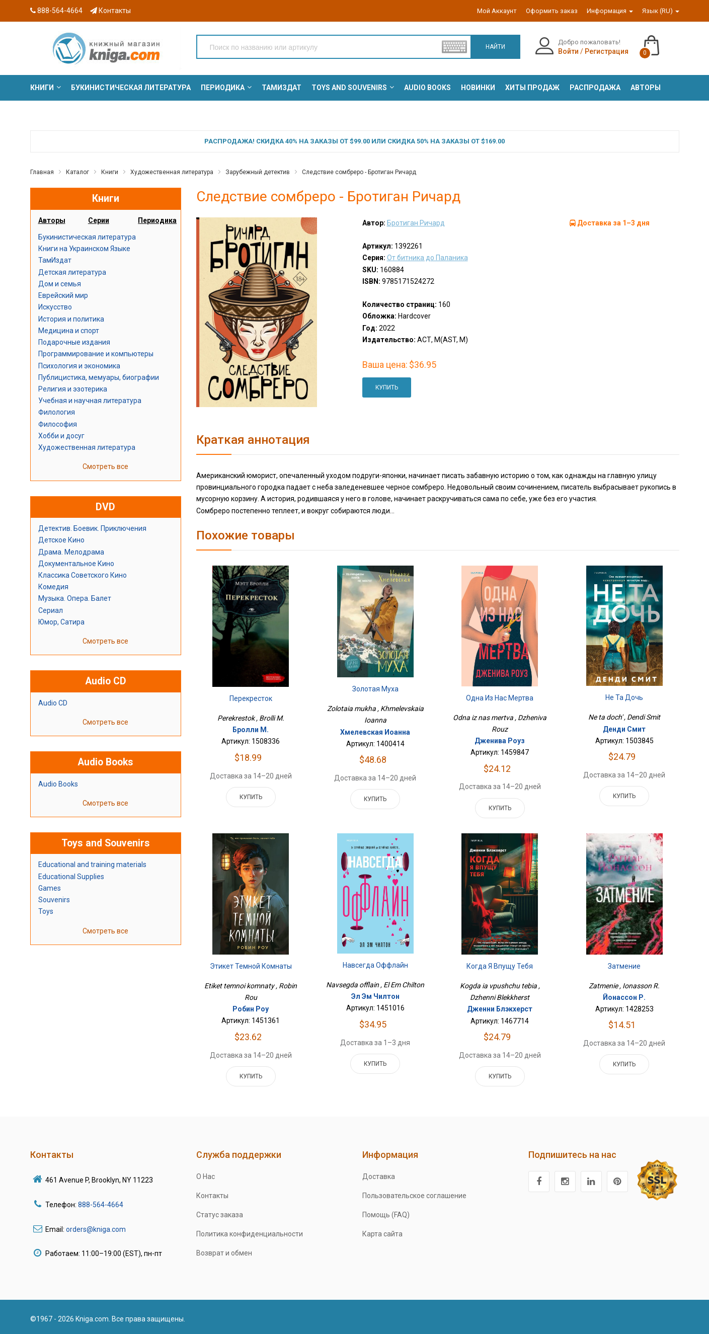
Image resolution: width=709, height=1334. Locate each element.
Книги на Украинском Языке (84, 249)
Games (49, 888)
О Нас (205, 1176)
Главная (42, 172)
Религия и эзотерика (72, 389)
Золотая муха (375, 689)
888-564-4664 (56, 11)
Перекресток (250, 698)
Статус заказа (219, 1215)
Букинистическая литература (87, 237)
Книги (109, 172)
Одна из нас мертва (499, 698)
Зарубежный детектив (257, 172)
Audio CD (52, 703)
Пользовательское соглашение (414, 1196)
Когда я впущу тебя (499, 966)
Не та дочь (624, 697)
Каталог (77, 172)
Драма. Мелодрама (71, 552)
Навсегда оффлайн (375, 965)
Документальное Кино (76, 564)
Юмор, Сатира (61, 622)
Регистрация (606, 51)
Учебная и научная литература (89, 401)
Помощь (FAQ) (386, 1215)
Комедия (53, 587)
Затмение (624, 966)
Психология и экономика (79, 366)
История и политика (71, 319)
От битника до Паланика (427, 258)
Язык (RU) (660, 11)
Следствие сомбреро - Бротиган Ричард (359, 172)
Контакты (110, 11)
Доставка (378, 1176)
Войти (568, 51)
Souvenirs (54, 900)
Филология (56, 412)
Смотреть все (105, 466)
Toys (45, 911)
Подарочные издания (74, 342)
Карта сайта (382, 1234)
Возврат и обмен (224, 1253)
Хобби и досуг (61, 436)
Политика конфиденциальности (249, 1234)
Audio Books (58, 784)
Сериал (50, 610)
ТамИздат (54, 260)
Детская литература (72, 272)
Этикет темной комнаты (251, 966)
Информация (610, 11)
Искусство (55, 307)
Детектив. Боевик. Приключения (92, 528)
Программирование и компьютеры (95, 354)
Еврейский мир (63, 295)
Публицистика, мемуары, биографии (98, 377)
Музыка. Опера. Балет (74, 598)
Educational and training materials (92, 864)
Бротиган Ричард (416, 223)
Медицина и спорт (68, 331)
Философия (57, 424)
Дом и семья (59, 284)
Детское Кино (61, 540)
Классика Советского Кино (82, 575)
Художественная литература (171, 172)
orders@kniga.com (96, 1229)
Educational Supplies (71, 877)
